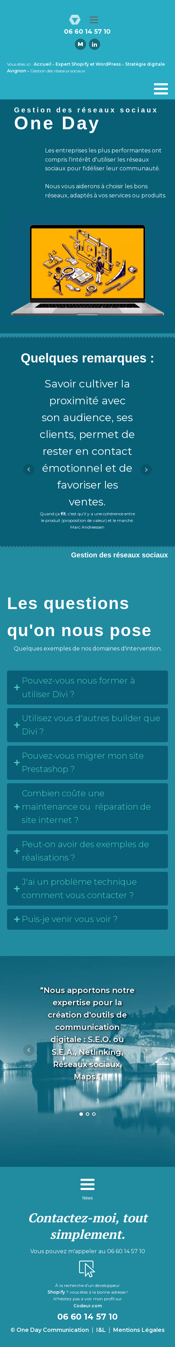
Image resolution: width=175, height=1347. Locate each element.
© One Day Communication (50, 1330)
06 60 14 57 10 (87, 31)
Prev (28, 469)
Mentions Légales (139, 1330)
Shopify (56, 1292)
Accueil (42, 64)
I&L (101, 1330)
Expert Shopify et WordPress (88, 64)
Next (146, 469)
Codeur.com (87, 1305)
